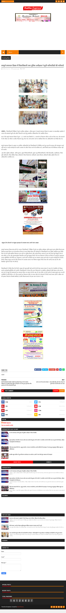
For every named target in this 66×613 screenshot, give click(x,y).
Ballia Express (7, 427)
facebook (55, 394)
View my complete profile (7, 429)
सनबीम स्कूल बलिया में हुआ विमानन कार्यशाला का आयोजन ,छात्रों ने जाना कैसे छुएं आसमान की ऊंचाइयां (30, 458)
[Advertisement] (33, 37)
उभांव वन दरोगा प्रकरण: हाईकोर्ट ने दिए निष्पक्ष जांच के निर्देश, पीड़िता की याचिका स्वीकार (27, 522)
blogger (62, 394)
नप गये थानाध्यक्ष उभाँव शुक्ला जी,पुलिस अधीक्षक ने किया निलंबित (23, 436)
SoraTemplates (7, 610)
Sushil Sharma (20, 610)
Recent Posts (17, 466)
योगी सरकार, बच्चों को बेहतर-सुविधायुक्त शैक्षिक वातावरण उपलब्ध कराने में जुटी (25, 529)
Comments (48, 466)
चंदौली (23, 72)
